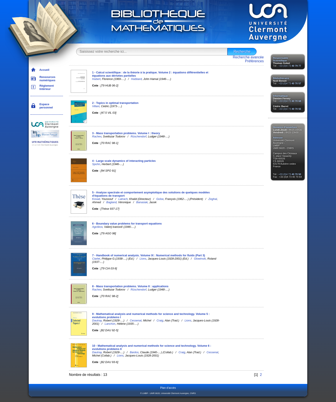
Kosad (96, 199)
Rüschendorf (138, 136)
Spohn (96, 164)
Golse (159, 199)
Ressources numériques (46, 78)
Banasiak (142, 202)
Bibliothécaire (281, 78)
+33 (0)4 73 (289, 65)
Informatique (280, 96)
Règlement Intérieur (46, 87)
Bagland (111, 202)
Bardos (134, 352)
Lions (143, 258)
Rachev (96, 136)
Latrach (123, 199)
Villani (95, 106)
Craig (160, 320)
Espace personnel (45, 106)
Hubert (96, 79)
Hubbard (136, 79)
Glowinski (200, 258)
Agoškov (97, 226)
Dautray (97, 320)
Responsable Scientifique (280, 59)
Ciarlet (96, 258)
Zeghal (212, 199)
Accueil (43, 69)
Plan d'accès (168, 387)
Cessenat (135, 320)
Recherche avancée (248, 57)
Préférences (254, 61)
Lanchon (110, 323)
